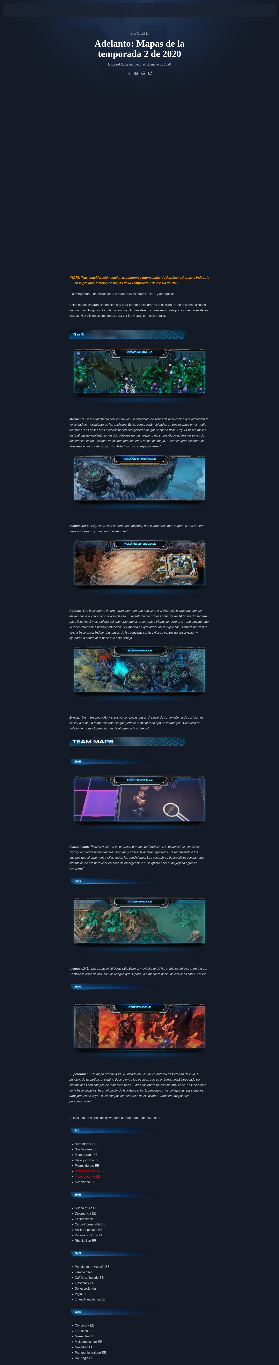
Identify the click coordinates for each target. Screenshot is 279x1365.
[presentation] (17, 10)
